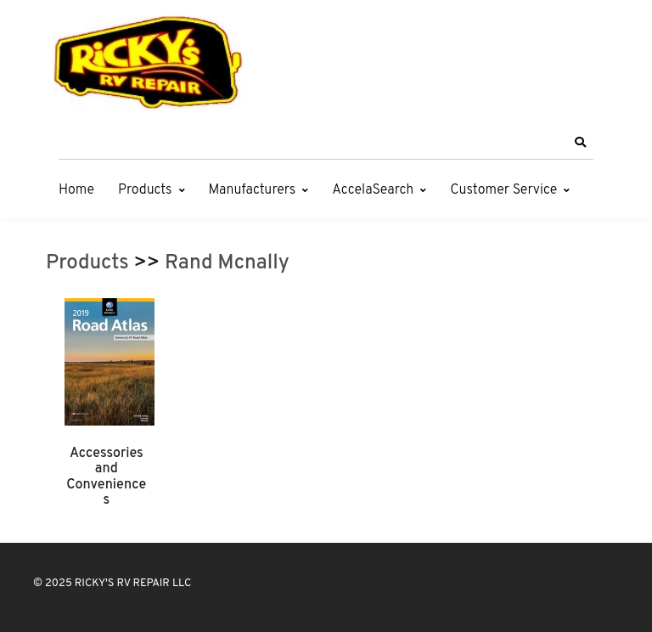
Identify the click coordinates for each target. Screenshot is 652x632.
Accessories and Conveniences (106, 477)
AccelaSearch (372, 190)
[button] (579, 142)
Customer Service (503, 190)
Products (144, 190)
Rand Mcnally (227, 263)
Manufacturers (252, 190)
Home (76, 190)
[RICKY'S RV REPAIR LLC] (152, 62)
